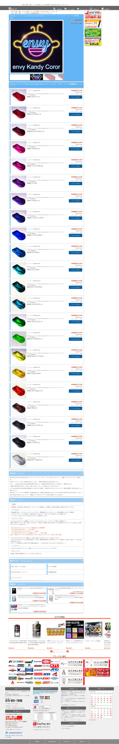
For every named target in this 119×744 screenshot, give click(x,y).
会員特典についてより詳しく (69, 705)
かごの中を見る (66, 728)
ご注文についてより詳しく (13, 703)
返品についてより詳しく (12, 706)
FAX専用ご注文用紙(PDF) (12, 694)
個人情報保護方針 (52, 741)
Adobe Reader (16, 695)
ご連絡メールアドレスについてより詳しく (72, 720)
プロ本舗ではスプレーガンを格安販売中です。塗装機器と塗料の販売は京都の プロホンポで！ (10, 2)
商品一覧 (12, 8)
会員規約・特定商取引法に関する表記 (15, 708)
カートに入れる (75, 97)
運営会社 (82, 741)
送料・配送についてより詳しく (14, 729)
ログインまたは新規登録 (68, 726)
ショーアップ (78, 20)
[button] (61, 48)
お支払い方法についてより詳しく (42, 729)
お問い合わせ (67, 741)
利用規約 (37, 741)
